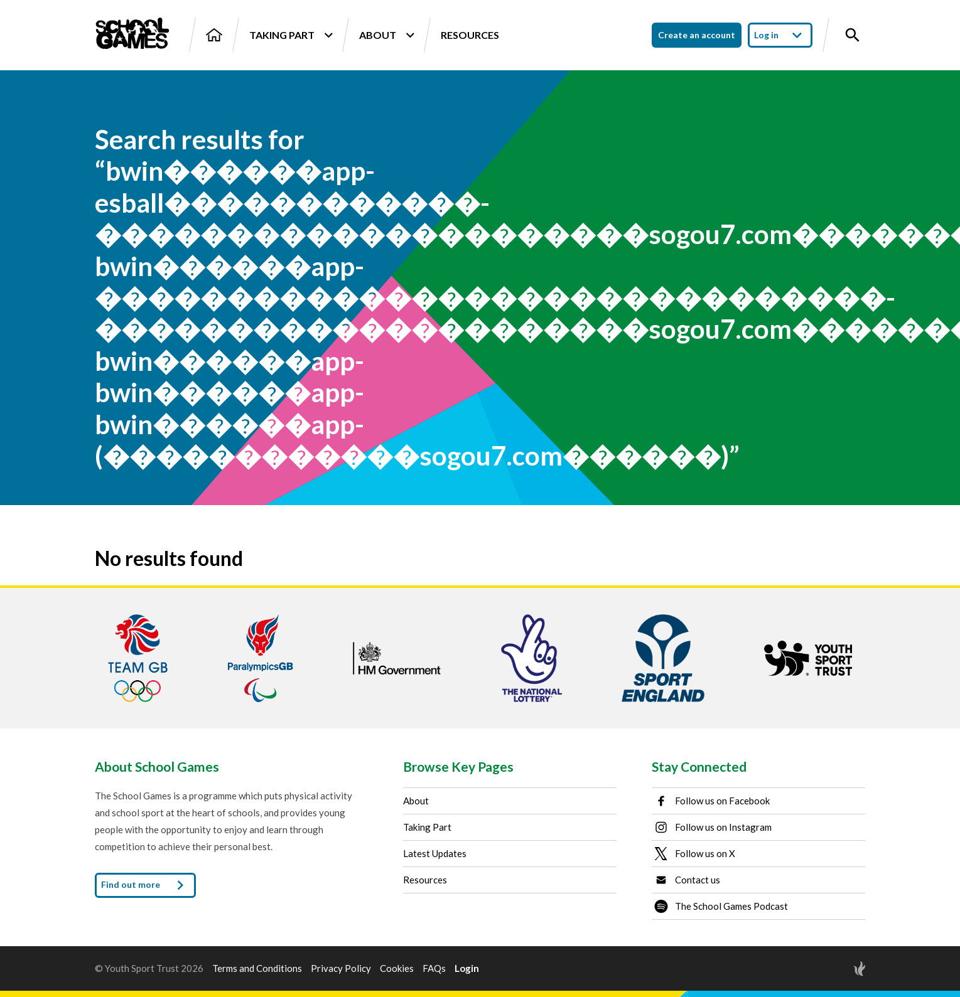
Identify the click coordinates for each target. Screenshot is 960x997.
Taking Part (290, 35)
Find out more (145, 885)
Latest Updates (435, 853)
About (386, 35)
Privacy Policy (341, 968)
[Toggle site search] (852, 35)
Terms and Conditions (257, 968)
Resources (470, 35)
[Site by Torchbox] (834, 968)
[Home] (214, 35)
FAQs (434, 968)
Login (467, 968)
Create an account (696, 34)
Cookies (397, 968)
